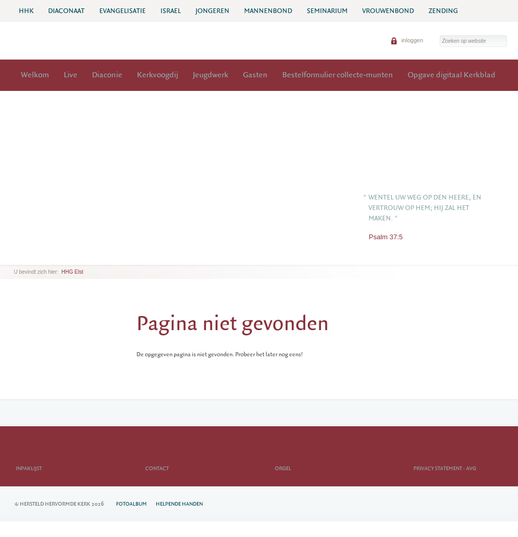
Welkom (35, 75)
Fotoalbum (131, 503)
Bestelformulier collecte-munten (337, 75)
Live (70, 75)
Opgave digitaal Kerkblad (452, 75)
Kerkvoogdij (157, 75)
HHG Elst (73, 272)
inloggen (406, 40)
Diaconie (107, 75)
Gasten (255, 75)
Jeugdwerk (210, 75)
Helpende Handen (179, 503)
